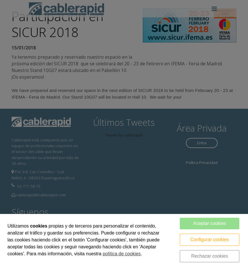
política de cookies (122, 253)
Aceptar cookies (209, 223)
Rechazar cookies (209, 256)
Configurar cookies (209, 239)
